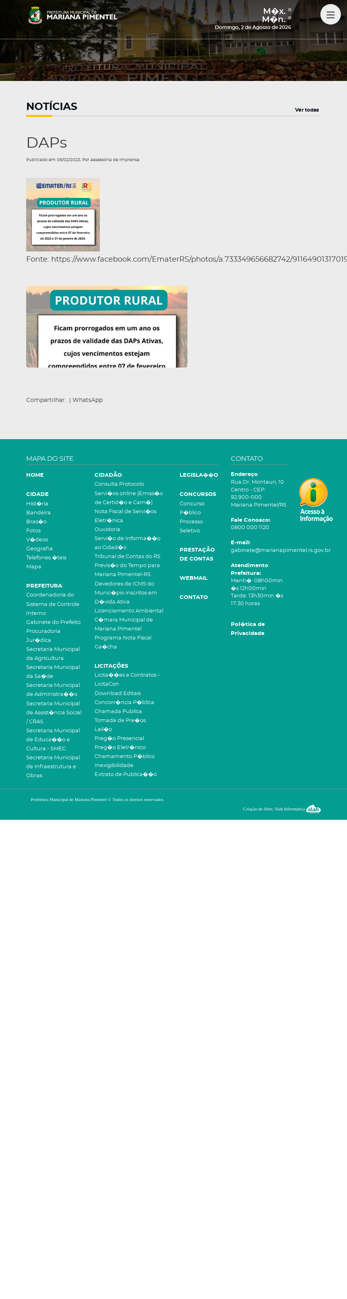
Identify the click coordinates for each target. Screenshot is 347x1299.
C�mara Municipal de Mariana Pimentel (124, 624)
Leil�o (103, 729)
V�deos (37, 540)
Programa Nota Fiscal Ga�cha (123, 642)
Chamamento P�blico (125, 756)
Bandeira (38, 513)
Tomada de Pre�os (120, 720)
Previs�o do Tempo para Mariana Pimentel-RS (127, 570)
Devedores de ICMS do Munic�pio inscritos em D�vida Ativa (126, 593)
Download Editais (118, 693)
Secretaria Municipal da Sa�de (53, 672)
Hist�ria (37, 504)
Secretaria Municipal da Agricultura (53, 654)
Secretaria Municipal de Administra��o (53, 690)
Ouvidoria (107, 529)
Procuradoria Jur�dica (43, 636)
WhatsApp (87, 400)
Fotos (33, 531)
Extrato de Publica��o (126, 774)
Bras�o (36, 522)
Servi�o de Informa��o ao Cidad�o (127, 543)
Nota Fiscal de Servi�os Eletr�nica (125, 516)
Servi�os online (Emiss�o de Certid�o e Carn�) (129, 498)
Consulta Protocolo (119, 484)
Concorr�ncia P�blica (124, 702)
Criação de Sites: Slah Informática (282, 808)
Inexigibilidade (114, 765)
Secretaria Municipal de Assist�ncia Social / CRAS (53, 713)
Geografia (39, 549)
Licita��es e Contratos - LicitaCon (127, 680)
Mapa (33, 567)
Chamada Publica (118, 711)
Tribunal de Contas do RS (127, 556)
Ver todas (307, 110)
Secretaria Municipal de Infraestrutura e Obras (53, 767)
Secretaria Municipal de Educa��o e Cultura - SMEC (53, 740)
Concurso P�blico (192, 508)
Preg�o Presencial (119, 738)
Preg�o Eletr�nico (120, 747)
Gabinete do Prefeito (53, 622)
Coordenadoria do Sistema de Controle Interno (52, 604)
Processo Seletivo (191, 526)
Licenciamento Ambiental (129, 611)
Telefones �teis (46, 558)
